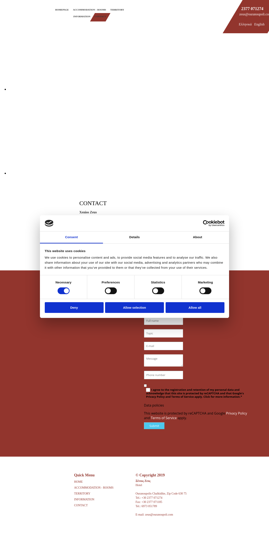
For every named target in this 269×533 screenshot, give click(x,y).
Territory (117, 9)
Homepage (62, 9)
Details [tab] (134, 237)
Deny (74, 307)
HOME (78, 481)
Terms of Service (164, 418)
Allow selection (134, 307)
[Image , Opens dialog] (134, 89)
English (259, 24)
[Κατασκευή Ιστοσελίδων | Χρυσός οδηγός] (139, 526)
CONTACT (81, 505)
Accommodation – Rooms (89, 9)
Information (81, 16)
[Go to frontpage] (14, 18)
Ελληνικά (245, 24)
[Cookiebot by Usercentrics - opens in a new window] (206, 223)
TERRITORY (82, 493)
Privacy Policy (236, 413)
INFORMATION (84, 499)
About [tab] (197, 237)
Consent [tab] (71, 237)
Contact (100, 16)
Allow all (195, 307)
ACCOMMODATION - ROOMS (93, 487)
